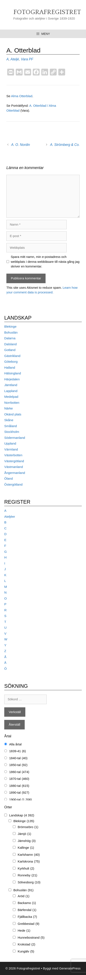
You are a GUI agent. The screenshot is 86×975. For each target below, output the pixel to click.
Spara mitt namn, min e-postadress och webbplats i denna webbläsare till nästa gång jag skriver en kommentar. (45, 261)
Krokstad (26, 944)
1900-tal (20, 799)
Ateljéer (9, 516)
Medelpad (11, 396)
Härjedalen (12, 379)
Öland (8, 478)
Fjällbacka (27, 916)
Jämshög (27, 841)
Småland (10, 426)
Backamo (27, 903)
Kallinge (26, 847)
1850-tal (18, 765)
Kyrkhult (26, 868)
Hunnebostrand (31, 937)
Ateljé (14, 59)
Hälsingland (12, 373)
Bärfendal (27, 910)
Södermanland (14, 437)
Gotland (10, 350)
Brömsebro (28, 827)
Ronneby (27, 875)
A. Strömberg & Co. (65, 144)
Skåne (8, 420)
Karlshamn (29, 854)
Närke (8, 408)
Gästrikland (12, 356)
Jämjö (24, 833)
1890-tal (19, 792)
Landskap (21, 815)
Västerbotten (13, 455)
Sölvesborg (29, 882)
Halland (9, 367)
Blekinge (10, 326)
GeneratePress (70, 968)
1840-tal (18, 758)
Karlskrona (29, 861)
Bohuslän (11, 332)
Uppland (10, 443)
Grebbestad (28, 923)
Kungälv (26, 951)
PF (31, 59)
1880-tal (19, 785)
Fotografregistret (47, 12)
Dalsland (10, 344)
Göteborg (11, 361)
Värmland (11, 449)
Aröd (23, 896)
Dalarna (10, 338)
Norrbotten (11, 402)
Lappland (10, 391)
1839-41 (17, 751)
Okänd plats (12, 414)
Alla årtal (15, 744)
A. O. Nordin (20, 144)
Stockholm (11, 431)
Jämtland (10, 385)
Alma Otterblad (21, 96)
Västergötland (14, 461)
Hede (24, 930)
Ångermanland (14, 473)
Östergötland (13, 484)
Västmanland (13, 467)
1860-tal (19, 772)
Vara (24, 59)
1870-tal (19, 778)
